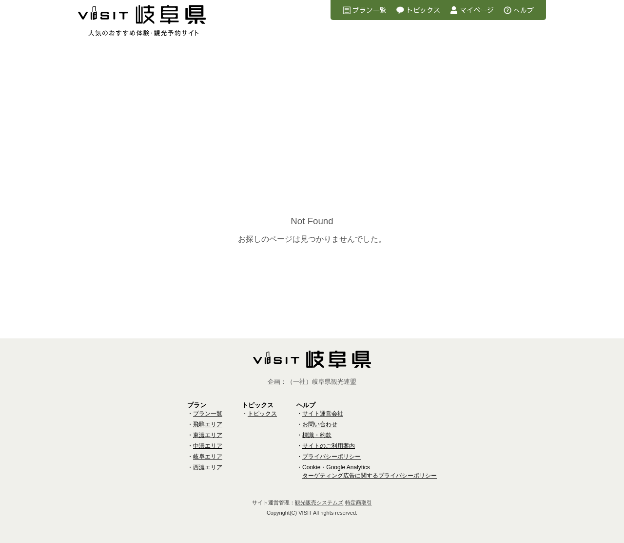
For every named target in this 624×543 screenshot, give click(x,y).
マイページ (477, 10)
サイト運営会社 (322, 413)
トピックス (423, 10)
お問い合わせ (319, 424)
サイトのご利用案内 (328, 445)
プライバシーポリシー (331, 456)
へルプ (523, 10)
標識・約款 (317, 435)
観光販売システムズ (319, 502)
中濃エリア (207, 445)
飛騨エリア (207, 424)
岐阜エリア (207, 456)
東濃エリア (207, 435)
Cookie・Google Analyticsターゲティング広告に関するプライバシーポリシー (369, 471)
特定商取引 (358, 502)
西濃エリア (207, 467)
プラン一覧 (369, 10)
